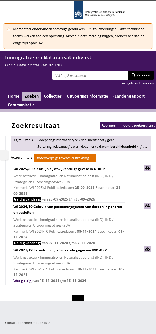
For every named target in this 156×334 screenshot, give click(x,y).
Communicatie (21, 104)
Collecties (53, 96)
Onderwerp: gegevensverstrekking (62, 157)
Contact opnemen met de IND (27, 323)
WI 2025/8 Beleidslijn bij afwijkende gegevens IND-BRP (69, 184)
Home (13, 96)
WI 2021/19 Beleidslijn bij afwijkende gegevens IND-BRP (69, 266)
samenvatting (147, 168)
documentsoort (92, 140)
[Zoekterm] (90, 75)
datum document (83, 146)
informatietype (67, 140)
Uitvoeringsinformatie (87, 96)
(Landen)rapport (129, 96)
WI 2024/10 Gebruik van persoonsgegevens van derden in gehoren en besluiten (69, 225)
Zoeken (143, 75)
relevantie (60, 146)
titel (145, 146)
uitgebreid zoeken (138, 83)
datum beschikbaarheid (117, 146)
